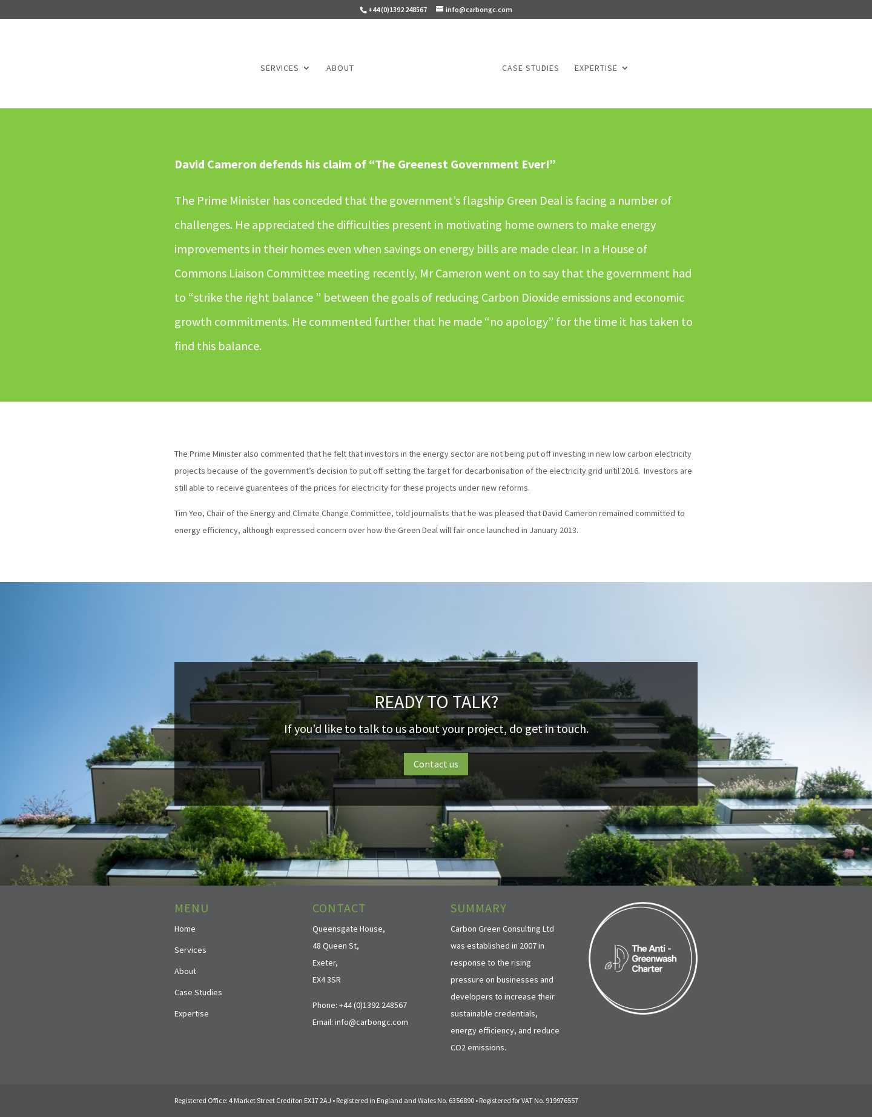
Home (185, 928)
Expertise (596, 68)
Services (279, 68)
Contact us (436, 764)
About (340, 68)
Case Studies (531, 68)
